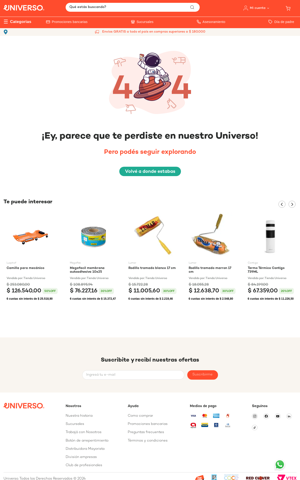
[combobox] (133, 7)
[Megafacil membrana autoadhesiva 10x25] (93, 258)
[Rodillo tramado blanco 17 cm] (152, 258)
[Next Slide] (292, 204)
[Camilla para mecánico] (32, 258)
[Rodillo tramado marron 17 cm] (212, 258)
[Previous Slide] (281, 204)
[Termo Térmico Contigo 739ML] (271, 258)
